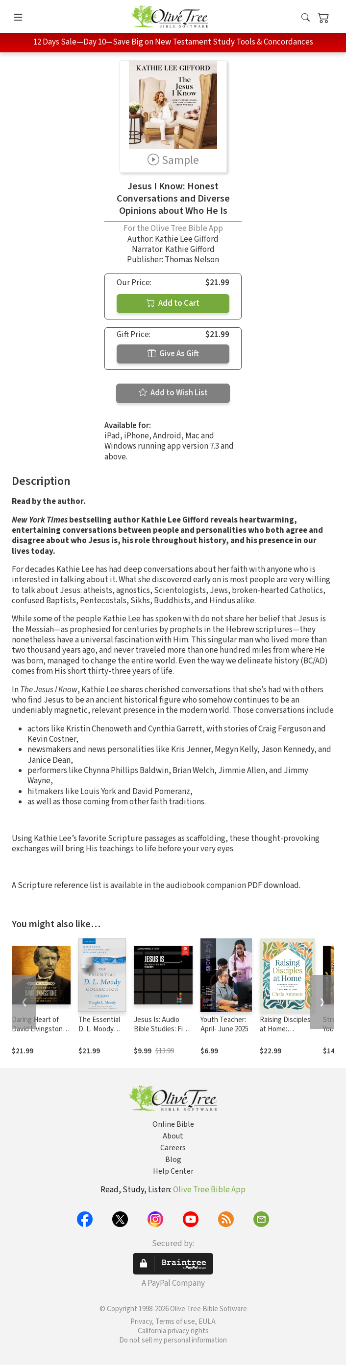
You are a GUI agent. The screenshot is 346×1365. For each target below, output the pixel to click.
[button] (305, 18)
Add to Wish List (173, 393)
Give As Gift (173, 354)
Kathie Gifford (190, 249)
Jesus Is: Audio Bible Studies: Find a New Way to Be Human (162, 1034)
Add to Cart (173, 303)
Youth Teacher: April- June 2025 (224, 1024)
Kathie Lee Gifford (187, 239)
